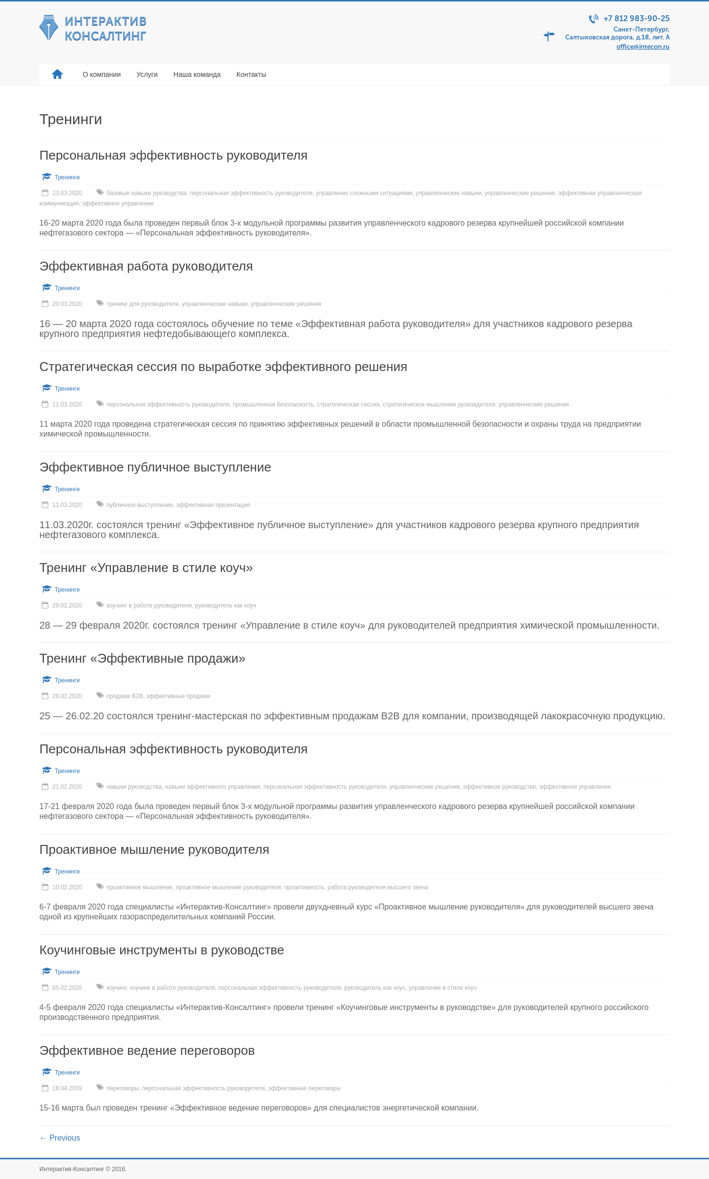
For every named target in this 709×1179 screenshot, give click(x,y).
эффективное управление (118, 203)
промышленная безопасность (273, 404)
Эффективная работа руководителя (146, 266)
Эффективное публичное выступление (155, 467)
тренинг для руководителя (142, 304)
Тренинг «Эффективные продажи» (142, 658)
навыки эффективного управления (212, 786)
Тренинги (67, 177)
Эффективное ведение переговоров (147, 1050)
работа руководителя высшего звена (377, 887)
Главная (57, 74)
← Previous (59, 1138)
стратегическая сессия (348, 404)
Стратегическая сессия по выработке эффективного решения (223, 366)
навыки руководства (133, 786)
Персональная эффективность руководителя (173, 155)
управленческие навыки (448, 193)
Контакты (251, 74)
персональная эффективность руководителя (251, 193)
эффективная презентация (213, 505)
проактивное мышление (139, 887)
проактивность (304, 887)
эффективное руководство (499, 786)
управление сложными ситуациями (364, 193)
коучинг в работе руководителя (149, 605)
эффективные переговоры (304, 1088)
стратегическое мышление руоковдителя (439, 404)
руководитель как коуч (225, 605)
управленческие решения (519, 193)
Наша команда (197, 74)
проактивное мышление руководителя (228, 887)
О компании (102, 74)
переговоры (122, 1088)
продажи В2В (124, 696)
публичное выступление (139, 505)
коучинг (116, 987)
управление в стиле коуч (443, 987)
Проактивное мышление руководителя (154, 849)
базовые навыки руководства (146, 193)
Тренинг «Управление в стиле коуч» (146, 567)
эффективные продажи (178, 696)
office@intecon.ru (643, 46)
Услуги (147, 74)
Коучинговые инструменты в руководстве (161, 950)
